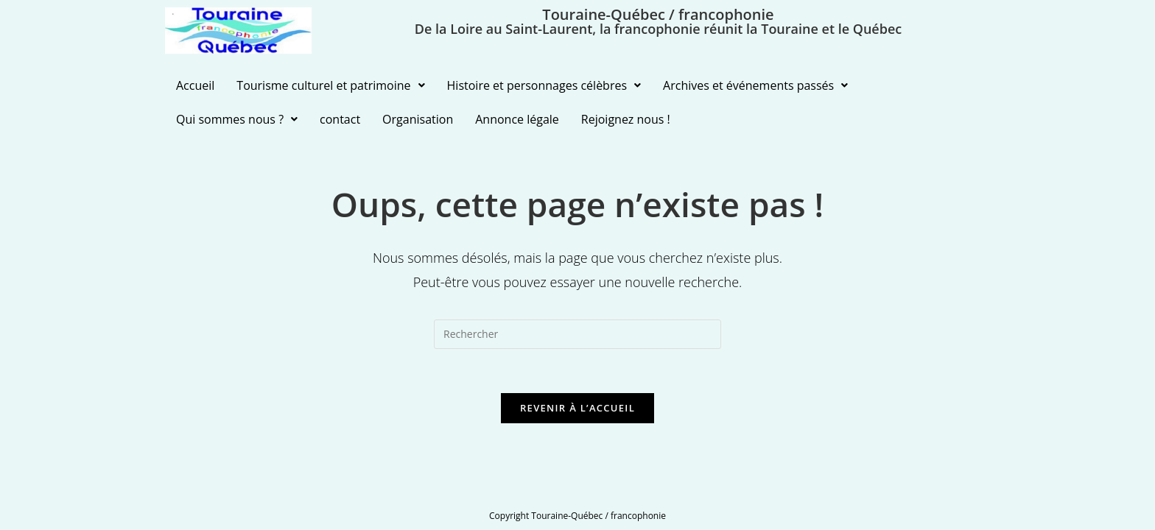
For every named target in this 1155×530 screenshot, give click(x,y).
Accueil (195, 85)
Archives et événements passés (755, 85)
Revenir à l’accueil (577, 407)
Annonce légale (517, 119)
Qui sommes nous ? (237, 119)
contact (340, 119)
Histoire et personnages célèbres (544, 85)
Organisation (417, 119)
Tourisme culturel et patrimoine (330, 85)
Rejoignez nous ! (625, 119)
